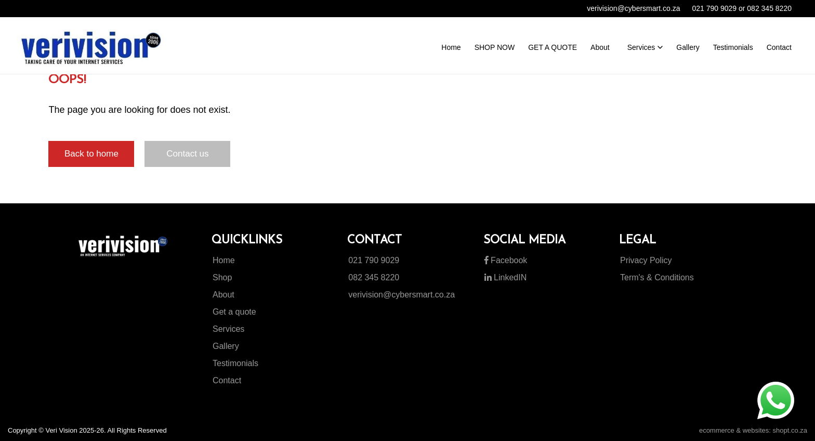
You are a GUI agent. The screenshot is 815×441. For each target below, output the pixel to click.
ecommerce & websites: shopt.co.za (753, 430)
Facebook (506, 260)
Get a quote (234, 311)
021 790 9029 (373, 260)
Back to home (91, 154)
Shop (222, 277)
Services (228, 329)
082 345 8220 (373, 277)
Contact (227, 380)
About (223, 294)
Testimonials (235, 363)
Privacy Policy (646, 260)
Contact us (187, 154)
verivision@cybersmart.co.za (401, 294)
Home (224, 260)
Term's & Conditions (657, 277)
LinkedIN (505, 277)
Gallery (226, 346)
